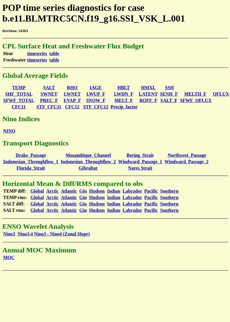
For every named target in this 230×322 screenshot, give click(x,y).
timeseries (37, 53)
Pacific (151, 191)
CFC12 (72, 106)
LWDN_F (123, 94)
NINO (9, 131)
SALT (49, 87)
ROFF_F (148, 100)
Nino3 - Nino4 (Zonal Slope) (62, 233)
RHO (72, 87)
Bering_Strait (140, 155)
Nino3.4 (25, 233)
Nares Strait (140, 168)
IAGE (96, 87)
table (54, 53)
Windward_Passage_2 (186, 161)
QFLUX (221, 94)
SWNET (49, 94)
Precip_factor (124, 106)
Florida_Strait (31, 168)
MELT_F (123, 100)
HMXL (148, 87)
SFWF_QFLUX (195, 100)
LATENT (148, 94)
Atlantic (69, 191)
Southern (169, 191)
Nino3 (9, 233)
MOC (9, 257)
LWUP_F (95, 94)
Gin (83, 191)
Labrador (132, 191)
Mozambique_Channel (88, 155)
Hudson (97, 191)
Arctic (52, 191)
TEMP (18, 87)
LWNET (72, 94)
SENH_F (169, 94)
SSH (169, 87)
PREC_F (49, 100)
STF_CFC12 (95, 106)
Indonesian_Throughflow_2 (88, 161)
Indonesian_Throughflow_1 (30, 161)
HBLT (123, 87)
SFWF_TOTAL (18, 100)
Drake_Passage (31, 155)
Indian (113, 191)
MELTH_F (195, 94)
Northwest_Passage (187, 155)
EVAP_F (72, 100)
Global (37, 191)
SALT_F (168, 100)
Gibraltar (88, 168)
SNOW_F (95, 100)
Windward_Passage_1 (140, 161)
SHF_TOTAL (18, 94)
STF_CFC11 (48, 106)
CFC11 (19, 106)
